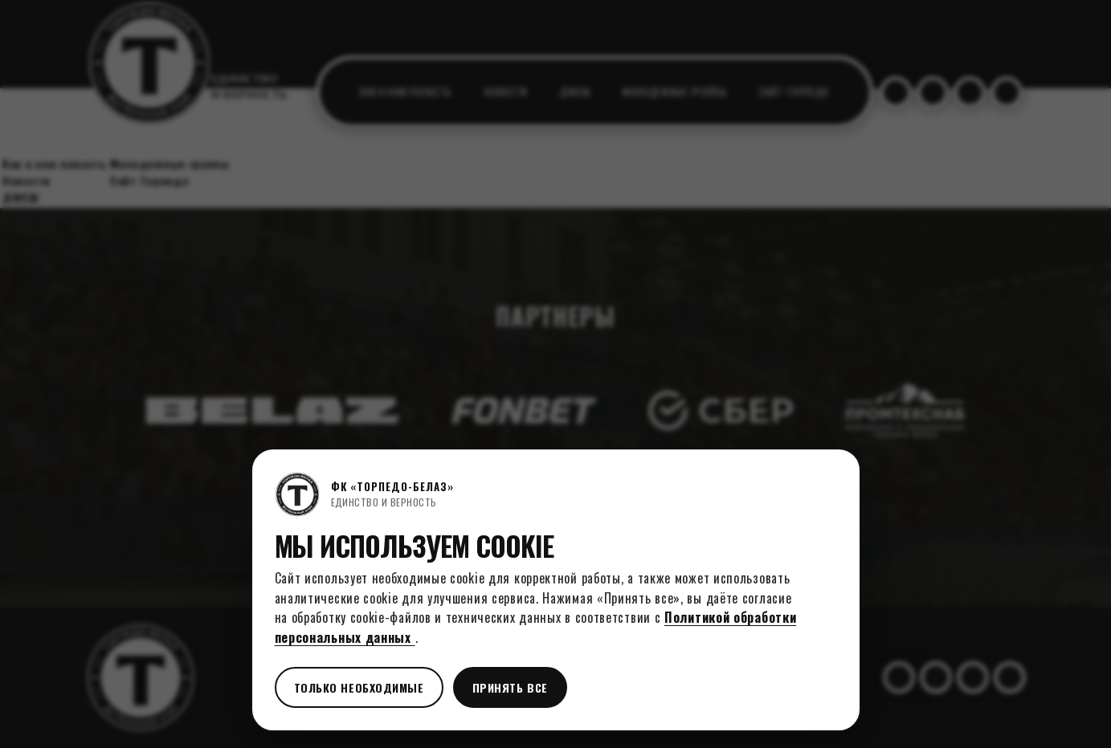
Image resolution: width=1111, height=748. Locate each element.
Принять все (510, 687)
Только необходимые (359, 687)
